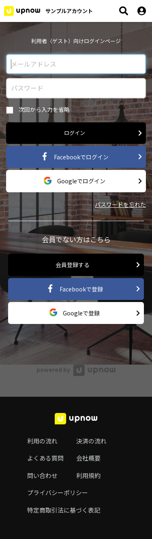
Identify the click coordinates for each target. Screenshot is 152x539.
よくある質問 (45, 458)
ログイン (103, 133)
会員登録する (98, 265)
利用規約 (88, 475)
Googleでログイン (93, 181)
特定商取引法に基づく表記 (63, 510)
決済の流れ (91, 441)
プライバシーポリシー (57, 492)
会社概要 (88, 458)
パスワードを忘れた (120, 204)
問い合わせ (42, 475)
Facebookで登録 (93, 289)
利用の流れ (42, 441)
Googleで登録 (94, 313)
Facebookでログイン (91, 157)
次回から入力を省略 (38, 109)
